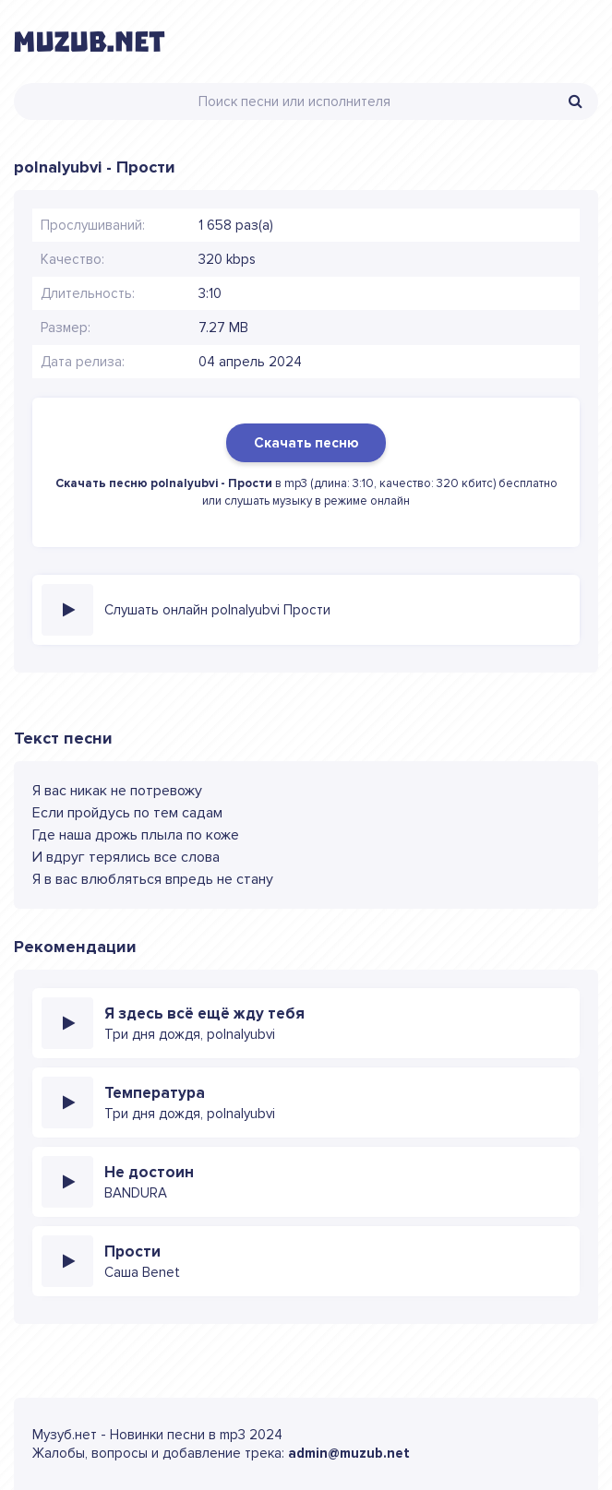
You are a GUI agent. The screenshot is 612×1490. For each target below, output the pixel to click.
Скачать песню (306, 443)
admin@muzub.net (349, 1453)
